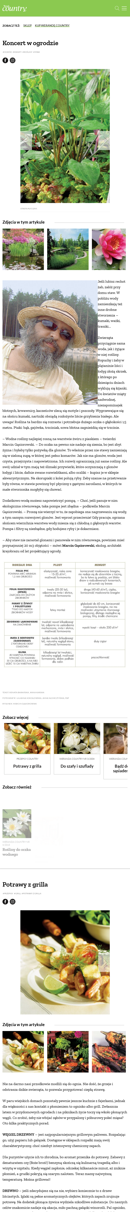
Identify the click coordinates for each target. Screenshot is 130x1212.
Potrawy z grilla (27, 766)
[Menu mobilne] (124, 8)
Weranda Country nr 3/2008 (77, 758)
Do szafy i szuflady (77, 766)
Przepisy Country (27, 758)
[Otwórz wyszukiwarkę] (117, 8)
